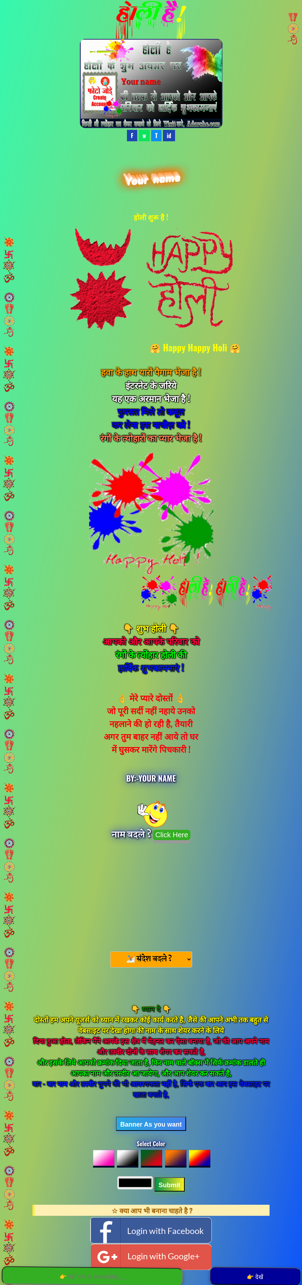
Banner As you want (150, 1124)
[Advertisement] (151, 895)
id (169, 135)
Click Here (171, 835)
